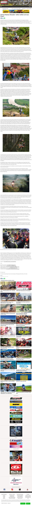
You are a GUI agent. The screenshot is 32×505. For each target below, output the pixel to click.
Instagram (4, 498)
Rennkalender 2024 (12, 496)
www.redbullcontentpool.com (11, 264)
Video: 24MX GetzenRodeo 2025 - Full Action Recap (8, 291)
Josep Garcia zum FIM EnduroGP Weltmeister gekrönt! (23, 348)
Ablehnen (28, 503)
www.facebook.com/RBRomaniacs (14, 266)
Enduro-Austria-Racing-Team (12, 497)
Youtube (4, 497)
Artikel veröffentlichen (20, 496)
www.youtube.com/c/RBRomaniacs (11, 265)
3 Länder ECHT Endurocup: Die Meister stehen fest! (23, 393)
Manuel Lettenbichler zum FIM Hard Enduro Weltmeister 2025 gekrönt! (23, 325)
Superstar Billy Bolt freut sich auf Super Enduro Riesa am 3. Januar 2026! (7, 302)
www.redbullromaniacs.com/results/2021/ (10, 261)
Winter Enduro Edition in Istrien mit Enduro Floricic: (8, 382)
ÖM (14, 8)
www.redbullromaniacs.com (13, 267)
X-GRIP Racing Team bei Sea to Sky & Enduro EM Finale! (8, 370)
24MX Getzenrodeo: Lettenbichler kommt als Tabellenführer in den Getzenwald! (8, 393)
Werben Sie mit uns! (20, 498)
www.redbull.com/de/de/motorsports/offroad (12, 268)
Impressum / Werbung (28, 495)
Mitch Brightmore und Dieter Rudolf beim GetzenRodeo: (23, 302)
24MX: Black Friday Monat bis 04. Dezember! (23, 290)
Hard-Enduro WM (28, 8)
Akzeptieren (23, 503)
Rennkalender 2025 (5, 8)
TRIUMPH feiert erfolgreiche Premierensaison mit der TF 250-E (8, 314)
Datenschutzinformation (28, 496)
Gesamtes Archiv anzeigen (12, 498)
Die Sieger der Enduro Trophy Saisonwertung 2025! (8, 336)
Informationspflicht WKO (28, 497)
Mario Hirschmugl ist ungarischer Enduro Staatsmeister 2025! (7, 348)
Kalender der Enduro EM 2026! (21, 381)
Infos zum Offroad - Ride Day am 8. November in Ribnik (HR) (23, 336)
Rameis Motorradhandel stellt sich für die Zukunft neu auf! (7, 325)
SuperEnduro (24, 8)
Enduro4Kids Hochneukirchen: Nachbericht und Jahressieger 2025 (23, 359)
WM (17, 8)
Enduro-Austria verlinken (20, 497)
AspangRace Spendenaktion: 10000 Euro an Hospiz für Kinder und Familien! (23, 370)
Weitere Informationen (4, 503)
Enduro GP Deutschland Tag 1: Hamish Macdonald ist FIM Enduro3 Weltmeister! (7, 359)
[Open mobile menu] (1, 6)
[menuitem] (31, 6)
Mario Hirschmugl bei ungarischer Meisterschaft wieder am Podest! (21, 314)
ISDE (19, 8)
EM (16, 8)
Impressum (9, 503)
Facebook (4, 495)
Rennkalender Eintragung (20, 495)
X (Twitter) (4, 496)
